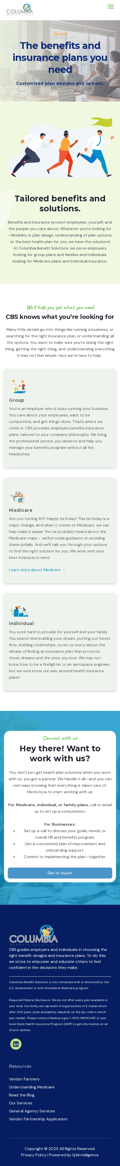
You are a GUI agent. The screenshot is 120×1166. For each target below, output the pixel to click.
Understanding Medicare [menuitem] (31, 1087)
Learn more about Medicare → (37, 569)
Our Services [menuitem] (20, 1103)
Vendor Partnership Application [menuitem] (38, 1119)
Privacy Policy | (35, 1155)
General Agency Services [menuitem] (32, 1111)
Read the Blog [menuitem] (21, 1095)
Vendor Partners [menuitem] (24, 1079)
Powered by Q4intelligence (74, 1155)
